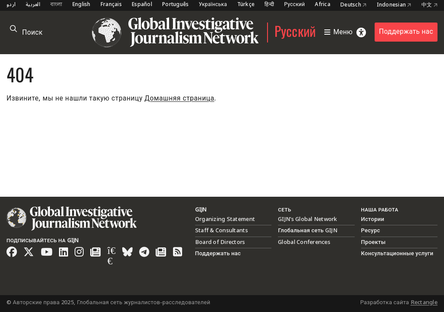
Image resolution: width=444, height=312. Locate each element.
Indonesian (394, 5)
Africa (322, 5)
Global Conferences (304, 242)
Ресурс (370, 230)
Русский (294, 5)
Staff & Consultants (221, 230)
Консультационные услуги (397, 253)
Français (111, 5)
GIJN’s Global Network (307, 219)
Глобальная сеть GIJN (307, 230)
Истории (373, 219)
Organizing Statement (225, 219)
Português (175, 5)
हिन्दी (269, 5)
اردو (11, 5)
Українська (213, 5)
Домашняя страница (179, 98)
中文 (429, 5)
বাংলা (56, 5)
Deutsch (353, 5)
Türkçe (246, 5)
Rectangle (424, 302)
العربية (33, 5)
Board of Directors (220, 242)
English (81, 5)
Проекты (373, 242)
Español (142, 5)
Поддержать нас (406, 32)
